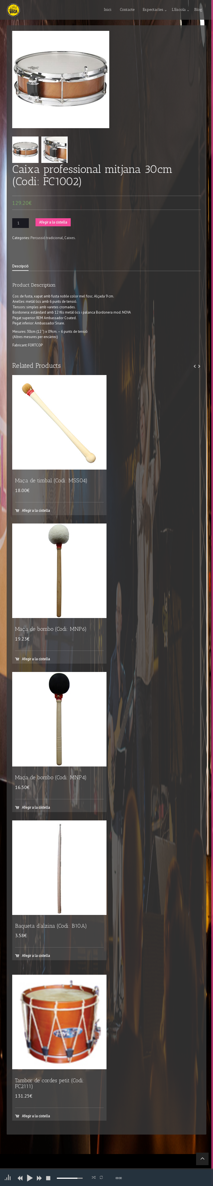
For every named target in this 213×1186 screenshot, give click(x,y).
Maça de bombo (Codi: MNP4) (51, 777)
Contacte (127, 9)
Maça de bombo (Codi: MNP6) (51, 629)
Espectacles (153, 9)
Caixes (69, 237)
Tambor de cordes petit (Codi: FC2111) (49, 1083)
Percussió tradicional (47, 237)
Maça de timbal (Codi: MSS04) (51, 480)
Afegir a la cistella (53, 222)
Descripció (20, 266)
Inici (107, 9)
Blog (198, 9)
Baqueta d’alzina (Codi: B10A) (51, 926)
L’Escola (179, 9)
